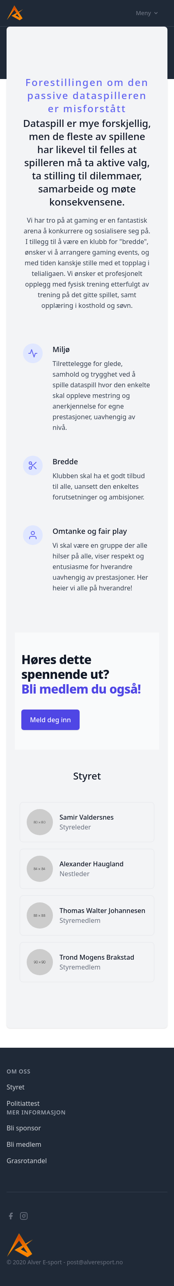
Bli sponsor (24, 1127)
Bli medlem (24, 1144)
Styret (16, 1087)
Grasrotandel (27, 1160)
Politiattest (23, 1103)
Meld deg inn (50, 719)
